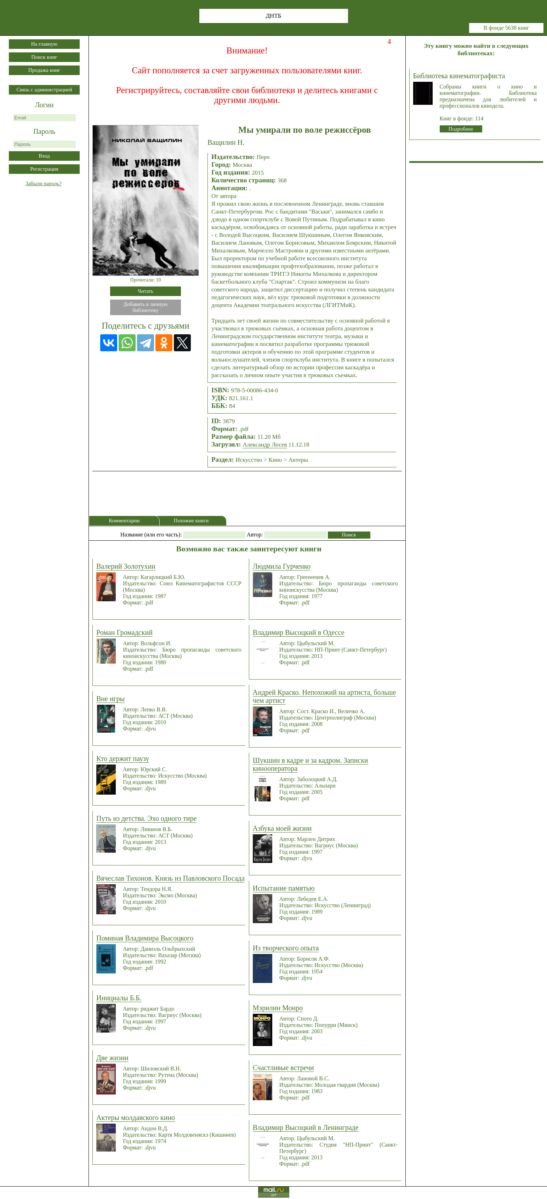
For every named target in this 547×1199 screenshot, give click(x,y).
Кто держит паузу (122, 758)
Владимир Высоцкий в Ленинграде (306, 1127)
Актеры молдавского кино (135, 1117)
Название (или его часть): (151, 535)
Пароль (44, 131)
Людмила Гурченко (282, 566)
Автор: (255, 535)
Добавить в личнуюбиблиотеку (146, 307)
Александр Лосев (265, 444)
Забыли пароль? (43, 183)
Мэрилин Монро (278, 1008)
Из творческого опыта (286, 948)
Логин (44, 105)
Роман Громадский (124, 632)
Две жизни (112, 1058)
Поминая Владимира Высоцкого (144, 938)
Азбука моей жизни (282, 828)
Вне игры (110, 699)
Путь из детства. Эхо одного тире (146, 818)
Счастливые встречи (283, 1068)
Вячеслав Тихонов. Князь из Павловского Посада (170, 878)
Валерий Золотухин (125, 566)
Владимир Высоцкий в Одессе (298, 632)
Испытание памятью (284, 888)
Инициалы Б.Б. (119, 998)
